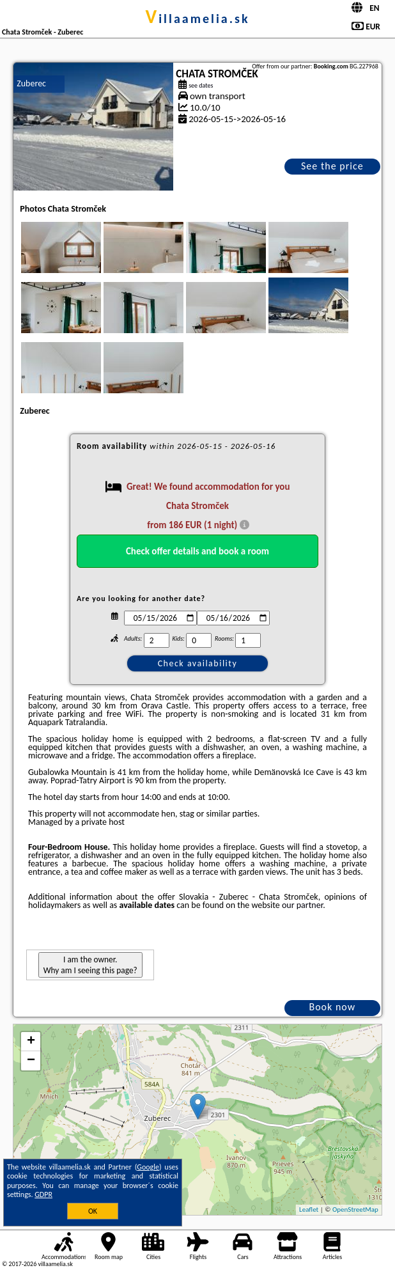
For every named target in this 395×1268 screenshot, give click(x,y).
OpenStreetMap (355, 1209)
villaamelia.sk (197, 18)
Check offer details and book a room (197, 551)
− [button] (31, 1060)
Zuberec (31, 83)
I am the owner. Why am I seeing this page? (90, 965)
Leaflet (308, 1209)
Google (148, 1166)
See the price (332, 166)
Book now (332, 1007)
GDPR (43, 1194)
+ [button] (31, 1041)
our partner (302, 905)
